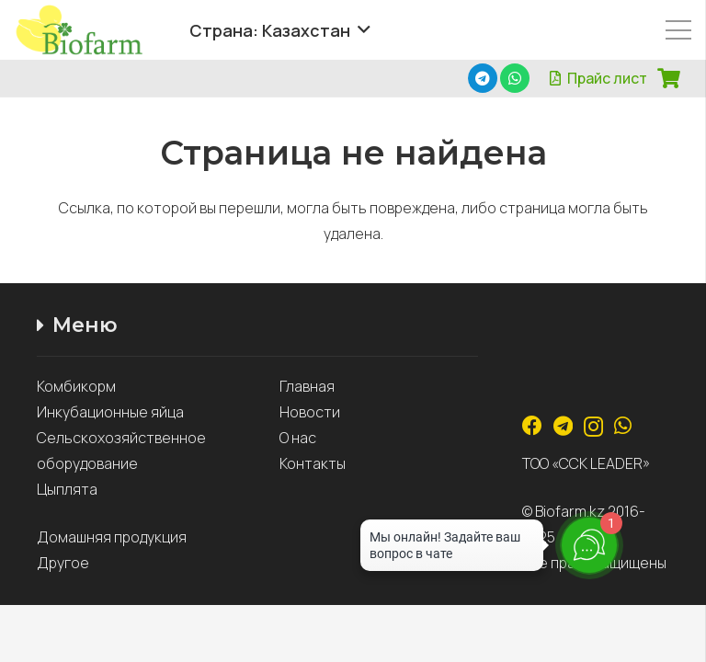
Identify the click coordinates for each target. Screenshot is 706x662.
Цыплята (67, 489)
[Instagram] (593, 427)
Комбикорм (76, 386)
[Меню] (678, 30)
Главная (307, 386)
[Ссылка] (91, 30)
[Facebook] (532, 426)
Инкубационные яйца (110, 412)
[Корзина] (669, 78)
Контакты (312, 463)
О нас (297, 438)
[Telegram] (482, 78)
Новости (309, 412)
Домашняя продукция (113, 537)
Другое (63, 563)
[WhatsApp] (515, 78)
